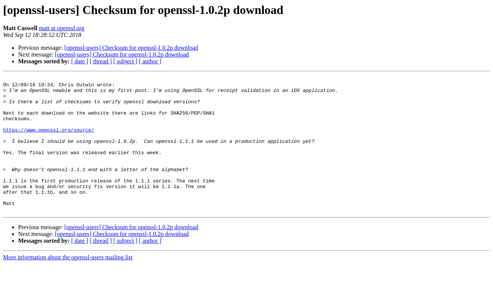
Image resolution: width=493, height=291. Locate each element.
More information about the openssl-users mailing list (68, 284)
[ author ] (150, 61)
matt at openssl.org (61, 28)
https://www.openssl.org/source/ (48, 141)
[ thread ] (101, 61)
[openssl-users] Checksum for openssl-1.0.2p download (131, 47)
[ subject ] (125, 61)
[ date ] (79, 61)
